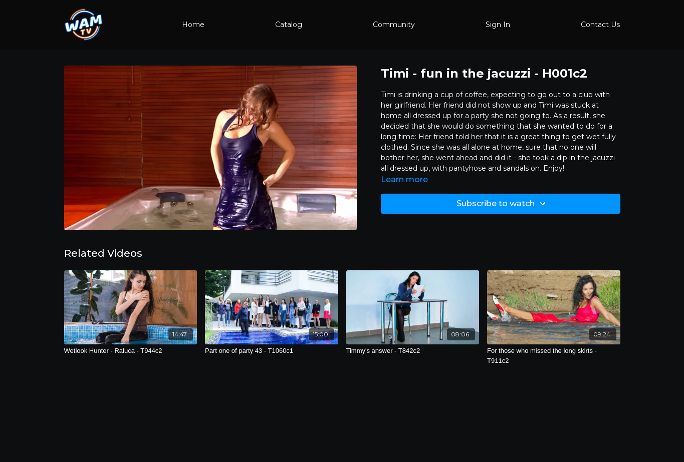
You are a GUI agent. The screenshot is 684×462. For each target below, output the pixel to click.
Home (193, 24)
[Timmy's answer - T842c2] (413, 351)
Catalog (288, 24)
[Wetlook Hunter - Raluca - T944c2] (130, 351)
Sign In (498, 24)
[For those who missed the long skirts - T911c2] (553, 355)
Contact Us (600, 24)
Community (394, 24)
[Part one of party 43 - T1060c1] (271, 351)
